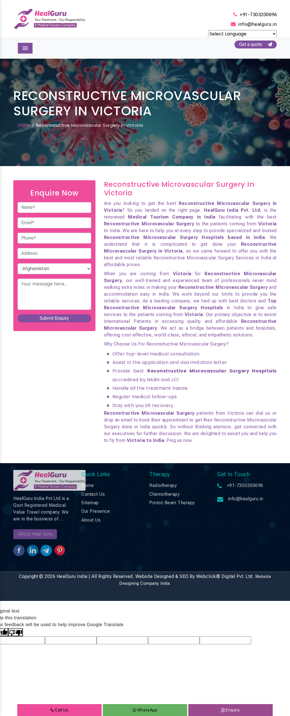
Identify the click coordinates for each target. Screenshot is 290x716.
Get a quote (255, 44)
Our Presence (95, 511)
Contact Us (93, 494)
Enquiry (230, 710)
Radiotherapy (163, 485)
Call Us (60, 710)
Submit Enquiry (54, 318)
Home (24, 125)
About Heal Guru (35, 534)
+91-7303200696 (258, 14)
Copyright (28, 576)
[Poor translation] (15, 632)
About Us (91, 520)
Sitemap (90, 502)
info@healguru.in (257, 24)
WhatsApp (145, 710)
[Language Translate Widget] (242, 34)
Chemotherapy (164, 494)
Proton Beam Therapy (172, 502)
